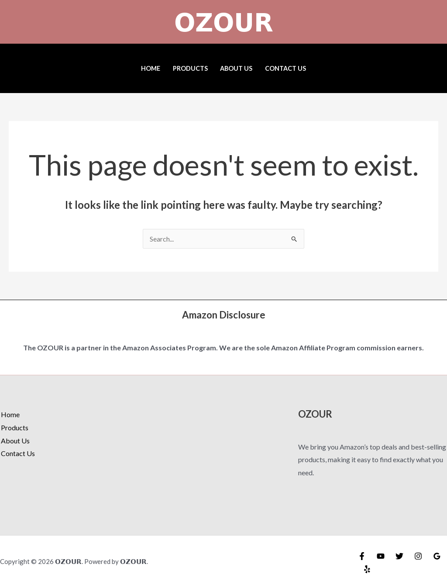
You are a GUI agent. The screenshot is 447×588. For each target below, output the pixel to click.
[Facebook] (362, 556)
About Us (236, 68)
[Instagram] (418, 556)
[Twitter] (399, 556)
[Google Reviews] (437, 556)
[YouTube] (381, 556)
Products (190, 68)
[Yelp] (367, 569)
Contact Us (285, 68)
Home (150, 68)
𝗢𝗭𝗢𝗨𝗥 (223, 22)
